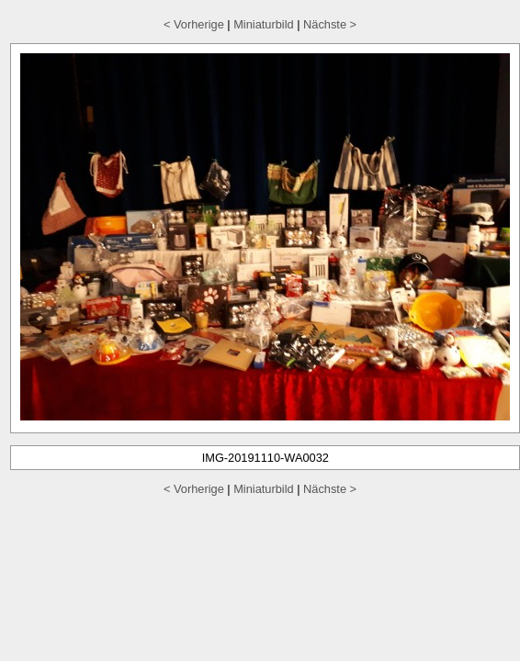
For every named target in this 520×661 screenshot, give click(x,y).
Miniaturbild (263, 24)
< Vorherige (194, 24)
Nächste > (329, 24)
